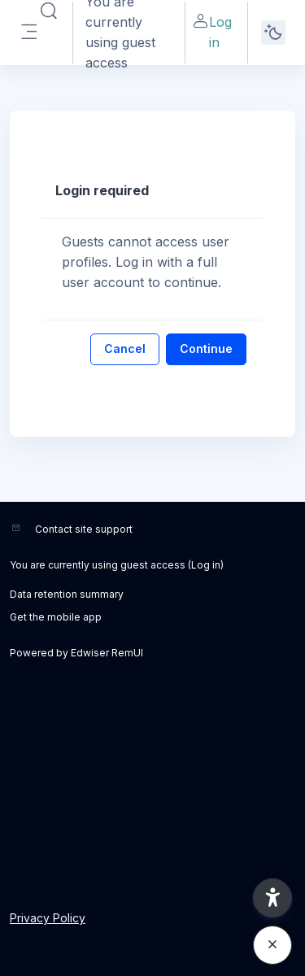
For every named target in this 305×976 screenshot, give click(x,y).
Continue (206, 348)
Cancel (125, 348)
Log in (212, 31)
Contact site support (84, 529)
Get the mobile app (56, 617)
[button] (272, 897)
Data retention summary (67, 594)
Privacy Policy (47, 918)
